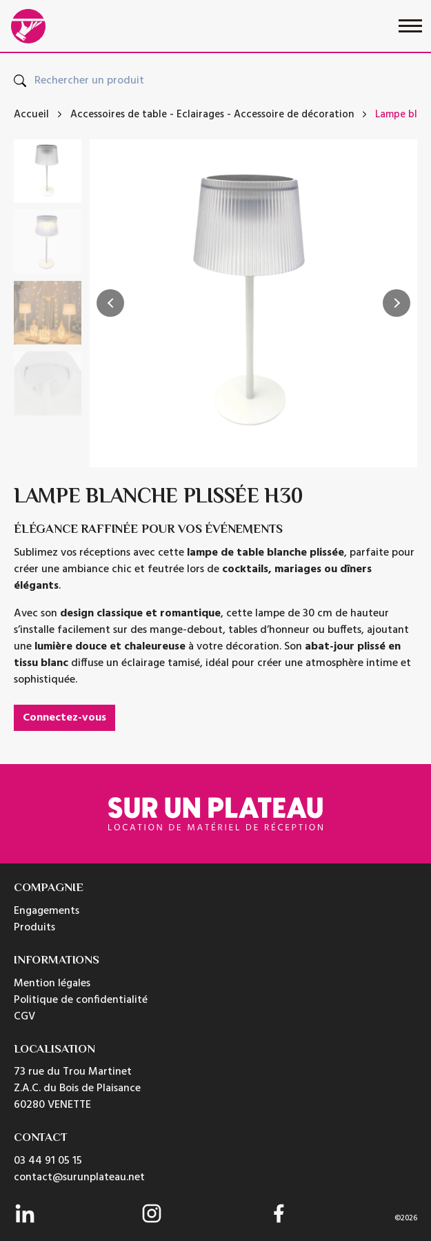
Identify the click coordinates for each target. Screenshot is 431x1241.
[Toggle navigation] (410, 26)
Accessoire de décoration (294, 115)
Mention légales (52, 984)
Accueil (31, 115)
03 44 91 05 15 (48, 1161)
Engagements (46, 911)
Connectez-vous (64, 718)
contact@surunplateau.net (79, 1177)
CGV (24, 1017)
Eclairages (200, 115)
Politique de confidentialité (81, 1000)
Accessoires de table (118, 115)
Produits (34, 928)
